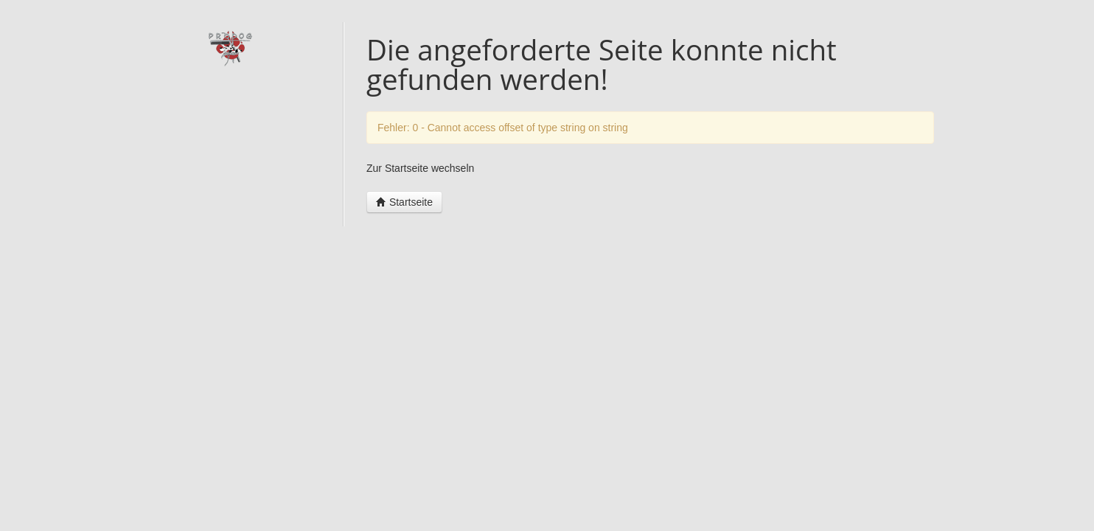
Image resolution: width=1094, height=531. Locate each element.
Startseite (404, 202)
